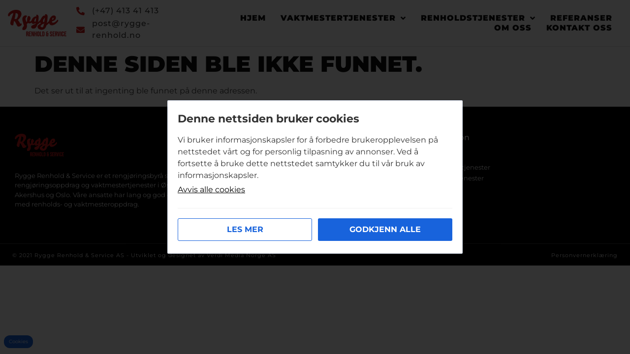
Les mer (245, 229)
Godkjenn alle (385, 229)
